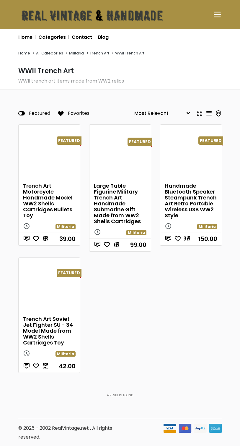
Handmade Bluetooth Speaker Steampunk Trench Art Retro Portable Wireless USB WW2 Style (191, 200)
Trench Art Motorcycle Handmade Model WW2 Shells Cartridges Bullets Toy (48, 200)
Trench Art (99, 53)
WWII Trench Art (129, 53)
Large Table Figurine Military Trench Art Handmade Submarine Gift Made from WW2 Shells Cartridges (117, 203)
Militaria (76, 53)
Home (24, 53)
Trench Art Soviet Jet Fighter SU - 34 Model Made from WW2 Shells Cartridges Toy (48, 330)
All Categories (49, 53)
